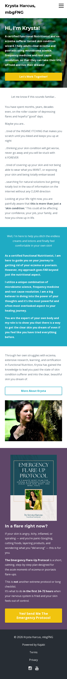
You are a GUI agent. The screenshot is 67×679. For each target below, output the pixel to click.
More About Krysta (33, 391)
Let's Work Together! (33, 76)
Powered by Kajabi (33, 644)
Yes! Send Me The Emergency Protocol (33, 615)
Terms (33, 652)
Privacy (33, 660)
